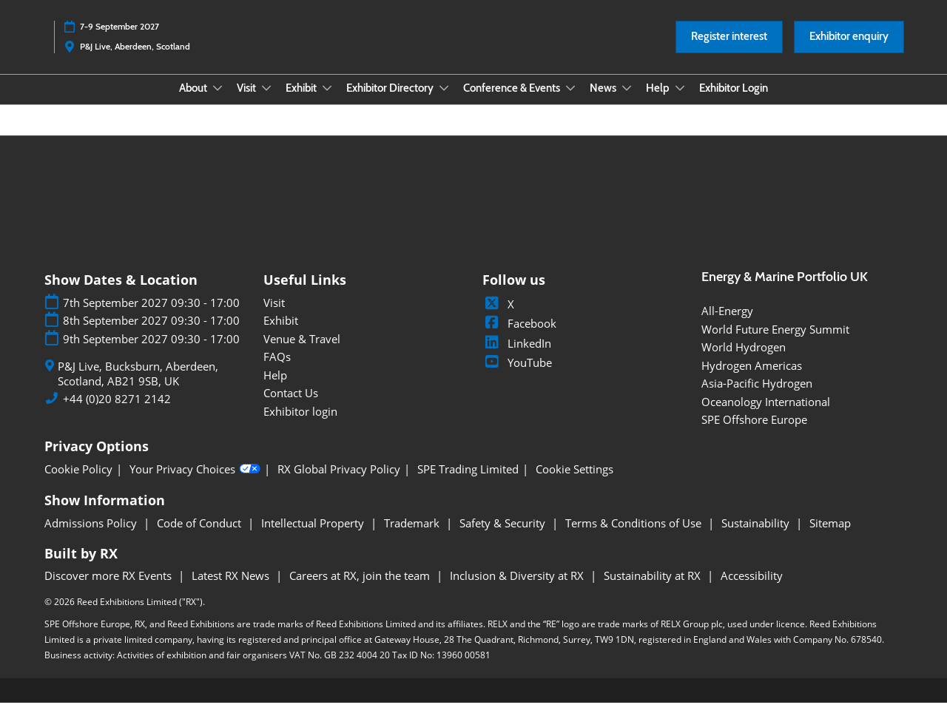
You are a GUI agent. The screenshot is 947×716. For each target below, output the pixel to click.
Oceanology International (765, 415)
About (194, 102)
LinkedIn (516, 356)
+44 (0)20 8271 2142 (117, 412)
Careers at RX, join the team (361, 588)
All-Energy (727, 324)
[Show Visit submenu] (266, 102)
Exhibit (302, 102)
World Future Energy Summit (775, 342)
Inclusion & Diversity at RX (518, 588)
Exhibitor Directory (391, 102)
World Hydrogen (743, 360)
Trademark (413, 536)
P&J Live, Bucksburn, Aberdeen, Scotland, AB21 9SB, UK (138, 387)
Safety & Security (503, 536)
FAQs (277, 369)
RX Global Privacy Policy (338, 483)
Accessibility (752, 588)
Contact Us (290, 406)
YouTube (517, 375)
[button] (729, 51)
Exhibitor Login (733, 102)
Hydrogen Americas (751, 378)
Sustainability (756, 536)
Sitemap (830, 536)
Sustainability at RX (654, 588)
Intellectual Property (314, 536)
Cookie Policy (78, 483)
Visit (247, 102)
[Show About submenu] (217, 102)
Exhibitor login (300, 424)
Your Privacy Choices (194, 482)
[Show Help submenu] (679, 102)
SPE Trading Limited (468, 483)
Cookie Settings (574, 483)
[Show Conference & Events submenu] (570, 102)
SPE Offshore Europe (754, 432)
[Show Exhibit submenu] (327, 102)
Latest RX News (232, 588)
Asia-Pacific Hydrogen (756, 396)
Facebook (519, 336)
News (604, 102)
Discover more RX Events (109, 588)
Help (659, 102)
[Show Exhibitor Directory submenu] (443, 102)
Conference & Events (512, 102)
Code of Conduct (200, 536)
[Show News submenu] (626, 102)
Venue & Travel (301, 352)
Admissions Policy (92, 536)
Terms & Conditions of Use (634, 536)
